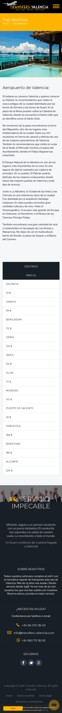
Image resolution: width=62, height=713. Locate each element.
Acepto (13, 708)
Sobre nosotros (26, 695)
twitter (31, 662)
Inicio (5, 23)
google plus (38, 662)
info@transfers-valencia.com (34, 633)
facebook (23, 662)
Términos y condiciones (28, 701)
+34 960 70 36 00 (33, 640)
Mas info (45, 710)
